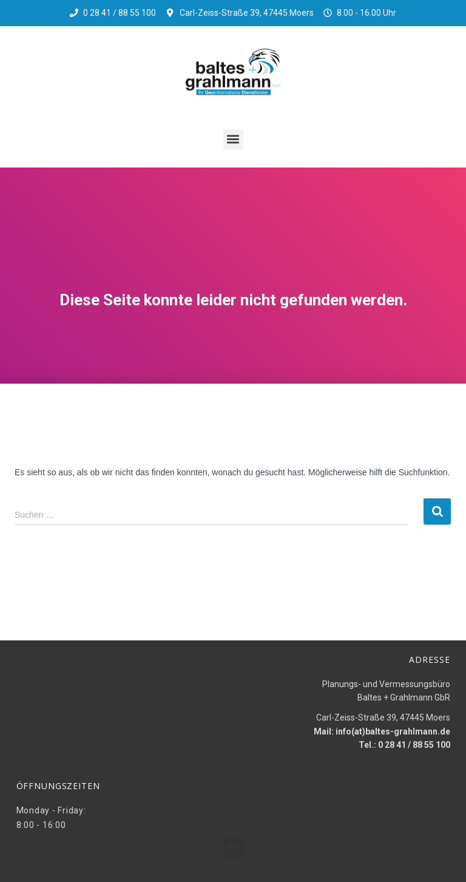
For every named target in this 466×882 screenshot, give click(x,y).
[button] (233, 139)
